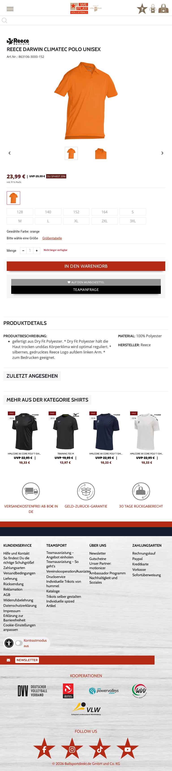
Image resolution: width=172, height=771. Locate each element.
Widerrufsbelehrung (18, 600)
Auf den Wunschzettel (86, 282)
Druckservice (55, 577)
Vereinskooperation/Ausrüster (68, 571)
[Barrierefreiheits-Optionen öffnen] (9, 643)
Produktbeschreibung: (25, 336)
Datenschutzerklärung (20, 605)
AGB (6, 595)
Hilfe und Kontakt (16, 553)
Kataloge (53, 591)
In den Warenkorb (86, 266)
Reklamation (12, 589)
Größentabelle (52, 238)
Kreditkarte (140, 564)
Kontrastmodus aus (35, 643)
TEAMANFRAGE (86, 290)
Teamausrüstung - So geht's (62, 564)
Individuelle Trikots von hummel (63, 583)
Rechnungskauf (143, 553)
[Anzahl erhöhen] (36, 250)
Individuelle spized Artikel (60, 603)
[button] (10, 9)
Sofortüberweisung (146, 575)
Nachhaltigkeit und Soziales (103, 580)
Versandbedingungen (19, 573)
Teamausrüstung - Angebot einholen (60, 555)
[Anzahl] (30, 250)
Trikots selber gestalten (63, 596)
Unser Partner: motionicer (100, 565)
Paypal (137, 559)
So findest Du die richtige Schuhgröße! (18, 560)
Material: (126, 336)
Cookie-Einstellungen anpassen (19, 627)
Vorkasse (139, 569)
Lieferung (10, 578)
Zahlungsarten (14, 568)
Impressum (11, 611)
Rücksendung (13, 584)
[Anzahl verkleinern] (23, 250)
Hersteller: (129, 345)
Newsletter (97, 553)
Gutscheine (97, 559)
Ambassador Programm (107, 573)
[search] (86, 20)
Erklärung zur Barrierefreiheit (14, 618)
